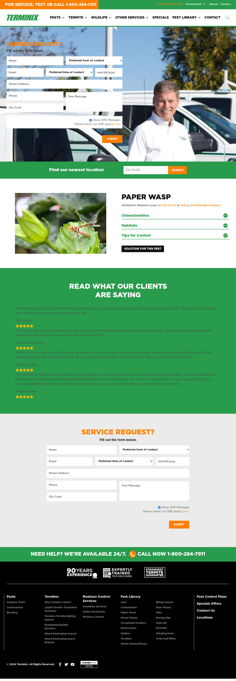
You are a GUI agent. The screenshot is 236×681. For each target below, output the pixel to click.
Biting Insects (164, 603)
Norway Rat (163, 619)
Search (177, 170)
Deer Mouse (163, 608)
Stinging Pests (165, 635)
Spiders (125, 635)
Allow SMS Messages (107, 120)
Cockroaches (15, 608)
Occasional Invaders (133, 624)
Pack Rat (161, 624)
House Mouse (129, 619)
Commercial (193, 4)
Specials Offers (209, 604)
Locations (205, 618)
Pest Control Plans (212, 597)
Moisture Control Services (96, 599)
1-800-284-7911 (81, 5)
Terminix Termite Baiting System (60, 619)
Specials (160, 17)
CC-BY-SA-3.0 (167, 205)
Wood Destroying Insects (60, 635)
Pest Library (186, 17)
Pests (57, 17)
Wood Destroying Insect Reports (60, 642)
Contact (212, 17)
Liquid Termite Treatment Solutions (61, 610)
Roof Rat (161, 630)
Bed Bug (12, 614)
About (213, 4)
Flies (159, 614)
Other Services (132, 17)
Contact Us (206, 611)
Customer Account (170, 4)
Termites (52, 597)
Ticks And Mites (166, 640)
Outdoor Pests (16, 603)
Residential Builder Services (56, 628)
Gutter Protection (94, 613)
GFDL (184, 205)
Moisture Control (93, 618)
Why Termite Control (58, 603)
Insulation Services (95, 607)
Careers (225, 4)
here (117, 124)
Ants (124, 603)
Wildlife (101, 17)
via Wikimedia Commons (205, 205)
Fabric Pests (128, 614)
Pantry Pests (128, 630)
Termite (78, 17)
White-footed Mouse (134, 646)
